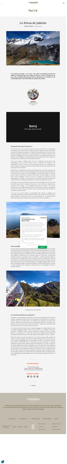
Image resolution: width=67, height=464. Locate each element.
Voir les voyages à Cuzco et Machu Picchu (33, 369)
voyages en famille (42, 261)
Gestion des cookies (56, 429)
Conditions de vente (56, 423)
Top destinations (11, 418)
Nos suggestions (23, 418)
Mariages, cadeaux (36, 418)
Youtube (26, 426)
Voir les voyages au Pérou (33, 366)
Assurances (40, 426)
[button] (2, 461)
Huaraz (38, 328)
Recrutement (54, 426)
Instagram (20, 426)
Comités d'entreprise (47, 418)
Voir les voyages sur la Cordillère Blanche (33, 368)
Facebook (14, 426)
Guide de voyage (41, 429)
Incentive (56, 418)
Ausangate (23, 340)
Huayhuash (20, 329)
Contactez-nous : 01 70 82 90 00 (6, 426)
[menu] (63, 3)
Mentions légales (41, 423)
